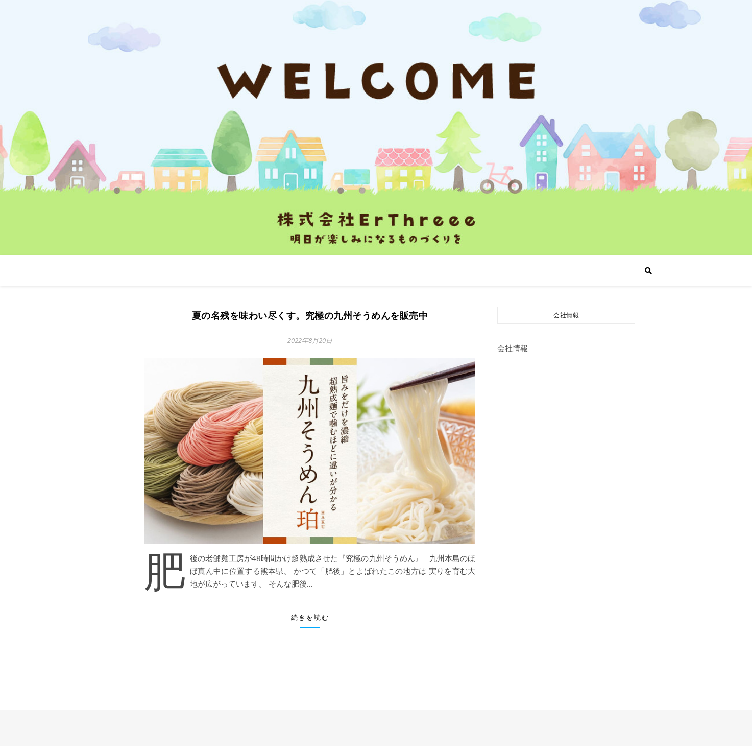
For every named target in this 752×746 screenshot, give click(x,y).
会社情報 (512, 348)
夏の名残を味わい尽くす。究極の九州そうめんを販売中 (310, 315)
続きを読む (310, 617)
